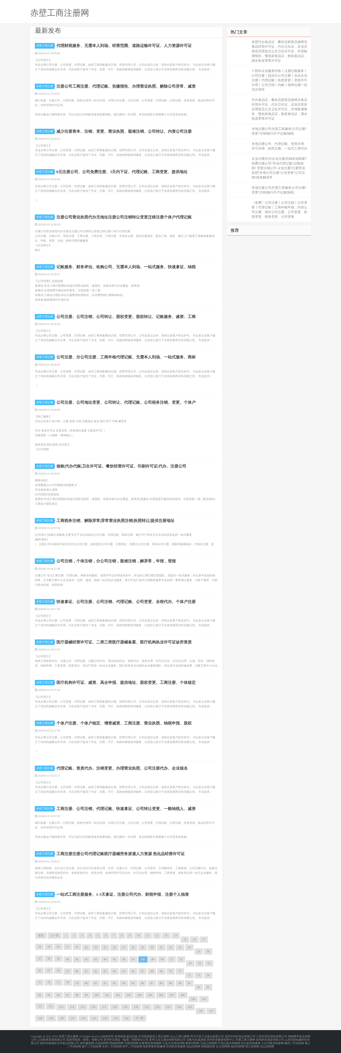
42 (86, 959)
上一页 (54, 935)
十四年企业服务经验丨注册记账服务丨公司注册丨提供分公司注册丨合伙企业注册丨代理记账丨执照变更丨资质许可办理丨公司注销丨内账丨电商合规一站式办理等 (279, 80)
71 (180, 971)
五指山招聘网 (208, 1041)
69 (161, 971)
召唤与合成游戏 (196, 1039)
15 (184, 939)
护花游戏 (144, 1036)
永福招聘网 (102, 1041)
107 (172, 995)
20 (58, 946)
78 (67, 982)
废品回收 (132, 1036)
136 (126, 1018)
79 (77, 983)
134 (105, 1018)
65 (123, 971)
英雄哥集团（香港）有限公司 (84, 1039)
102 (118, 995)
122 (157, 1007)
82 (105, 983)
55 (209, 963)
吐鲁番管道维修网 (150, 1041)
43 (95, 959)
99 (86, 995)
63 (105, 971)
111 (40, 1006)
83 (114, 983)
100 (96, 995)
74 (208, 975)
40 (67, 959)
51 (171, 959)
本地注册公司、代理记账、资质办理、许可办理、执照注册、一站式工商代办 (279, 146)
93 (208, 987)
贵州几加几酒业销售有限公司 (167, 1039)
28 (133, 947)
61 (86, 971)
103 (129, 995)
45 (114, 959)
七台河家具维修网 (272, 1041)
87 (151, 983)
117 (104, 1007)
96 (58, 995)
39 (58, 958)
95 (49, 995)
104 (139, 995)
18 (39, 946)
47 (133, 959)
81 (95, 983)
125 (190, 1007)
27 (123, 947)
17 (203, 939)
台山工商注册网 (180, 1036)
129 (51, 1018)
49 (152, 959)
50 (162, 959)
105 (150, 995)
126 (200, 1011)
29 (142, 947)
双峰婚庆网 (208, 1044)
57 (49, 970)
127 (211, 1011)
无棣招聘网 (131, 1041)
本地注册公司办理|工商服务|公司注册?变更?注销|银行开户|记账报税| (279, 131)
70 (170, 971)
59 (67, 971)
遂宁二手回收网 (91, 1044)
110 (204, 999)
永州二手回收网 (112, 1044)
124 (179, 1007)
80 (86, 983)
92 (198, 987)
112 (51, 1006)
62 (95, 971)
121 (147, 1007)
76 (49, 982)
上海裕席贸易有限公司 (51, 1039)
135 (116, 1018)
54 (199, 963)
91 (189, 983)
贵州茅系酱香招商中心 (221, 1039)
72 (189, 975)
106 (161, 995)
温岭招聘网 (238, 1044)
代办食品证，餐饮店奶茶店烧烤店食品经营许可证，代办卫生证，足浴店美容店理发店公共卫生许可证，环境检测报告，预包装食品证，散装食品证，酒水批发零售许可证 (279, 109)
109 (193, 999)
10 (138, 935)
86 (142, 983)
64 (114, 971)
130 (62, 1018)
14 (175, 935)
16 (194, 939)
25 (105, 947)
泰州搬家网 (87, 1041)
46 (123, 959)
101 (107, 995)
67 (142, 971)
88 (161, 983)
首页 (41, 935)
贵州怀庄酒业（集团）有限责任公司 (125, 1039)
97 (67, 995)
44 (105, 959)
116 (93, 1007)
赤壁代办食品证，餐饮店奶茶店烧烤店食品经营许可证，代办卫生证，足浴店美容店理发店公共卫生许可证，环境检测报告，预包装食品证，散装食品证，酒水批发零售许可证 (279, 51)
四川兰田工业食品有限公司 (207, 1036)
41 (77, 959)
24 (95, 947)
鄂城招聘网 (117, 1041)
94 (39, 995)
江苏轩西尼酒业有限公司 (271, 1036)
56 (39, 970)
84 (123, 983)
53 (190, 963)
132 (83, 1018)
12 (156, 935)
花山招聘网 (267, 1044)
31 (161, 947)
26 (114, 947)
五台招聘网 (223, 1044)
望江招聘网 (252, 1044)
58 (58, 970)
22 (77, 946)
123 (168, 1007)
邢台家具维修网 (250, 1041)
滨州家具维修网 (176, 1044)
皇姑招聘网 (193, 1044)
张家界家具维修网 (154, 1044)
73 (198, 975)
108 (182, 995)
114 (72, 1007)
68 (151, 971)
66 (133, 971)
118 (115, 1007)
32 (170, 947)
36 (208, 951)
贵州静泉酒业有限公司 (270, 1039)
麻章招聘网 (192, 1041)
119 (125, 1007)
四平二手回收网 (132, 1044)
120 (136, 1007)
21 (67, 946)
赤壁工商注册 (45, 45)
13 (166, 935)
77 (58, 982)
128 (40, 1018)
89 (170, 983)
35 (198, 951)
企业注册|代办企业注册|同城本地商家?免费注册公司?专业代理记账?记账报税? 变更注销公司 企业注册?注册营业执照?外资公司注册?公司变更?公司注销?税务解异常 (279, 168)
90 (180, 983)
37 (39, 958)
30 (151, 947)
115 (83, 1007)
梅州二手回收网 (294, 1041)
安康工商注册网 (245, 1039)
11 (147, 935)
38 (49, 958)
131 (72, 1018)
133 (94, 1018)
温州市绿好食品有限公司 (240, 1036)
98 (77, 995)
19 (49, 946)
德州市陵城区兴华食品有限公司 (59, 1041)
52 (181, 959)
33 (180, 947)
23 (86, 947)
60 (77, 971)
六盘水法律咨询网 (173, 1041)
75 (39, 982)
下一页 (139, 1018)
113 (61, 1007)
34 (189, 947)
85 (133, 983)
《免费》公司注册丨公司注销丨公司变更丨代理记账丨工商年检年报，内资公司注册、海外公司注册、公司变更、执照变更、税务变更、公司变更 (279, 209)
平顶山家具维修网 (229, 1041)
